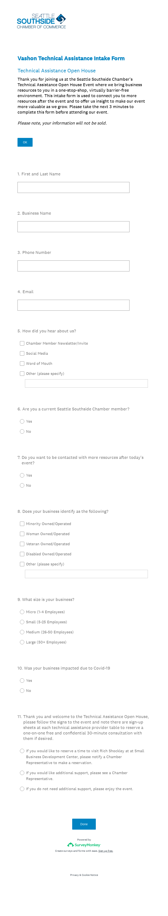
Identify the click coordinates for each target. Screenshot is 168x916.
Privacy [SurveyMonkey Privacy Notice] (74, 875)
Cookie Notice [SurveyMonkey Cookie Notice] (90, 875)
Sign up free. (105, 851)
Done (84, 824)
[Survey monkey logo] (84, 845)
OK (25, 142)
